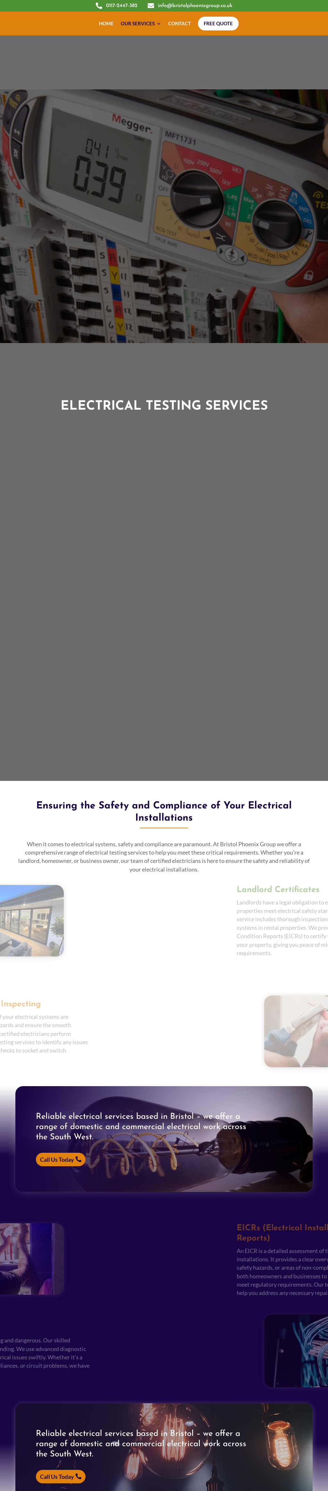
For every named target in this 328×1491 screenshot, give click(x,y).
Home (106, 23)
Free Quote (218, 23)
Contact (179, 23)
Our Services (138, 23)
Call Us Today (57, 1159)
